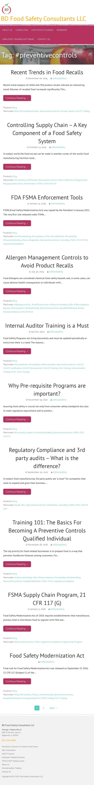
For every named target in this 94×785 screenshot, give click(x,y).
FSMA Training (47, 698)
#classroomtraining (58, 304)
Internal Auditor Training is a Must (47, 325)
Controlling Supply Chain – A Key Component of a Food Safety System (47, 133)
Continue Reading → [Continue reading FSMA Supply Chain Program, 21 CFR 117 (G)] (17, 628)
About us (7, 30)
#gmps (6, 308)
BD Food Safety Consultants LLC (43, 18)
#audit (17, 505)
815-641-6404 (9, 740)
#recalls (63, 111)
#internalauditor (48, 364)
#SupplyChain (80, 180)
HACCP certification (12, 368)
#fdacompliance (81, 304)
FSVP (45, 183)
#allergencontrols (22, 304)
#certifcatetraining (22, 236)
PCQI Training (23, 372)
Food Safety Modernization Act (47, 655)
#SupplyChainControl (13, 183)
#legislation (33, 240)
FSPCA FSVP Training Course (13, 761)
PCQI (85, 240)
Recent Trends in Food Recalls (47, 72)
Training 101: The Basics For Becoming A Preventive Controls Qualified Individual (47, 530)
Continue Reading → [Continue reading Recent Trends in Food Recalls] (17, 98)
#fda (16, 111)
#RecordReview (65, 180)
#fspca (35, 694)
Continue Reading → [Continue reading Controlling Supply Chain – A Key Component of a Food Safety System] (17, 166)
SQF (5, 509)
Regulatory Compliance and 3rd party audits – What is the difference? (47, 457)
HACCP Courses (8, 753)
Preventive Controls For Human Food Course (20, 746)
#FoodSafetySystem (29, 111)
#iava (25, 240)
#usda (71, 111)
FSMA (40, 183)
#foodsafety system (23, 432)
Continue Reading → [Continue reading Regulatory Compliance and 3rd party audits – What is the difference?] (17, 491)
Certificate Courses (42, 30)
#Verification (30, 183)
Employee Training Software (18, 39)
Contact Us (43, 39)
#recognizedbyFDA (31, 698)
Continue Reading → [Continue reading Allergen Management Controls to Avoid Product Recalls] (17, 291)
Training (86, 111)
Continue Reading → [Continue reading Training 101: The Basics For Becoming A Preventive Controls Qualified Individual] (17, 564)
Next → (54, 708)
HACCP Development (32, 368)
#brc (23, 505)
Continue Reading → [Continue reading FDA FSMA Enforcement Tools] (17, 223)
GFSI (81, 432)
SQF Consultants (9, 750)
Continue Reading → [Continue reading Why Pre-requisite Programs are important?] (17, 419)
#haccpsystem (17, 308)
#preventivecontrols (49, 111)
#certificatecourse (40, 304)
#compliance (38, 236)
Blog (15, 107)
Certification (51, 505)
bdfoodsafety (59, 78)
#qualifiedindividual (68, 308)
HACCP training (51, 368)
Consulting (22, 30)
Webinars (62, 30)
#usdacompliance (11, 312)
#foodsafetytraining (12, 240)
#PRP (75, 432)
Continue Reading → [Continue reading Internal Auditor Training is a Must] (17, 351)
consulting (64, 240)
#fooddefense (57, 236)
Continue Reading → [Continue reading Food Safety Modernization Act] (17, 681)
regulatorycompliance (13, 244)
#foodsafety (20, 180)
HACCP (78, 111)
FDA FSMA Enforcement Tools (47, 197)
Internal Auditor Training (11, 768)
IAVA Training (64, 368)
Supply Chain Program (72, 642)
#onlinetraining (32, 308)
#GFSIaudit (32, 180)
